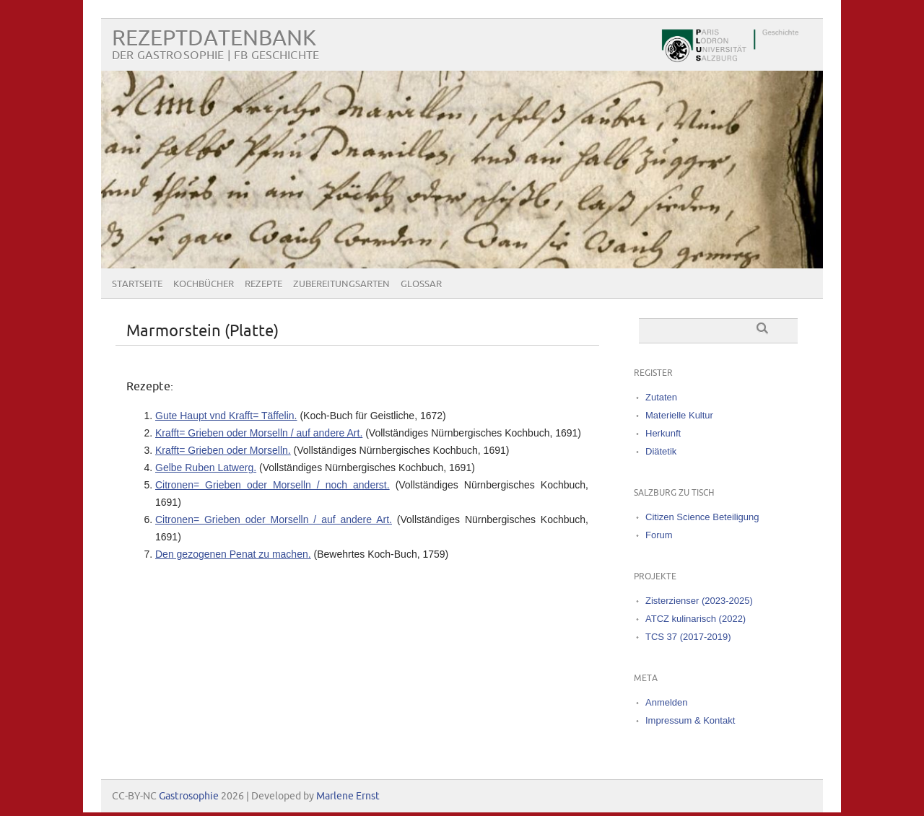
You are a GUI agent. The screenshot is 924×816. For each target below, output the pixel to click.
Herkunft (663, 433)
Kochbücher (203, 284)
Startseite (137, 284)
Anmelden (666, 702)
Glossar (421, 284)
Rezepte (263, 284)
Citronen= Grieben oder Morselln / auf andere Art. (273, 519)
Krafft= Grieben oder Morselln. (223, 450)
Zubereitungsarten (341, 284)
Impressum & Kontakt (690, 720)
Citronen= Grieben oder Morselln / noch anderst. (272, 485)
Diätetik (660, 451)
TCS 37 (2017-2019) (688, 636)
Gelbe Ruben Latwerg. (205, 467)
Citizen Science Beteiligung (702, 517)
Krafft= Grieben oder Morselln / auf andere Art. (258, 433)
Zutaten (661, 397)
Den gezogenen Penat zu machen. (233, 554)
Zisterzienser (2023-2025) (699, 600)
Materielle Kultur (679, 415)
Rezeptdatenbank (214, 38)
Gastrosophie (189, 796)
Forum (659, 535)
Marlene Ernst (348, 796)
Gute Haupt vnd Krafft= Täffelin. (226, 415)
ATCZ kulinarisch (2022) (695, 618)
